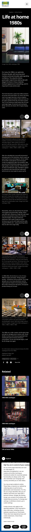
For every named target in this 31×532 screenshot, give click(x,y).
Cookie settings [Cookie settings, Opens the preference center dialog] (24, 527)
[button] (6, 458)
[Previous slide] (22, 117)
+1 (17, 358)
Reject (15, 526)
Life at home (18, 12)
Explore (11, 12)
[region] (15, 497)
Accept (7, 526)
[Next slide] (27, 117)
